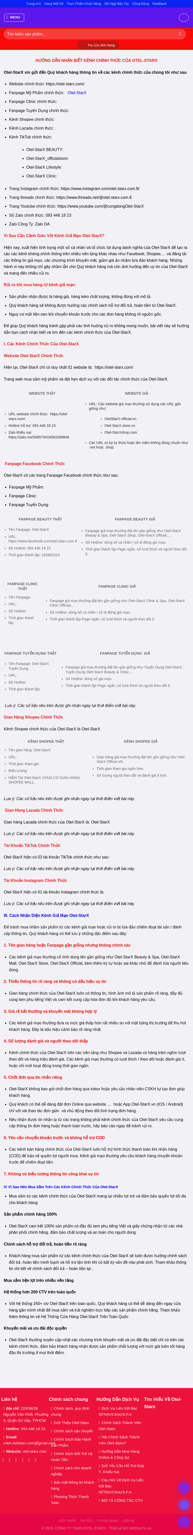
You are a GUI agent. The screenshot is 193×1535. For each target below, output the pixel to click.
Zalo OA (42, 224)
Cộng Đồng (140, 4)
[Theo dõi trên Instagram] (11, 1460)
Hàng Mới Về (53, 4)
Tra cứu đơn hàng (101, 45)
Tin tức (86, 1521)
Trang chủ (33, 4)
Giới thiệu (67, 1521)
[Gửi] (180, 34)
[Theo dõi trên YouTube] (37, 1460)
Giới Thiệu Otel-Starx (71, 1422)
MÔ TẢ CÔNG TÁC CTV (121, 1500)
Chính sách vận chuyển (73, 1431)
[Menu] (14, 18)
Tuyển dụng (107, 1521)
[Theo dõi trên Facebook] (4, 1460)
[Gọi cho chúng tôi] (30, 1460)
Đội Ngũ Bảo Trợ (117, 4)
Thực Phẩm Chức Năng (84, 4)
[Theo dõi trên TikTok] (17, 1460)
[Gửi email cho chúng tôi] (24, 1460)
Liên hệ (128, 1521)
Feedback (160, 4)
